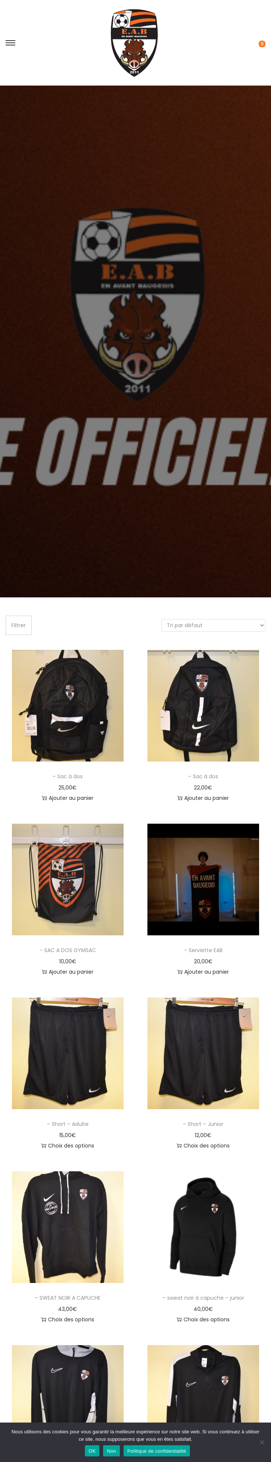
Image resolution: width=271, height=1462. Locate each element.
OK (92, 1451)
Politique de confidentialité (156, 1451)
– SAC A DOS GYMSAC (67, 950)
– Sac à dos (67, 776)
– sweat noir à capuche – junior (203, 1298)
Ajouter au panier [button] (67, 798)
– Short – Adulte (68, 1124)
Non (111, 1451)
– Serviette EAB (203, 950)
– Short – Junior (203, 1124)
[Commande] (213, 625)
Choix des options (67, 1145)
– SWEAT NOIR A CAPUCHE (68, 1298)
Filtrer (19, 625)
